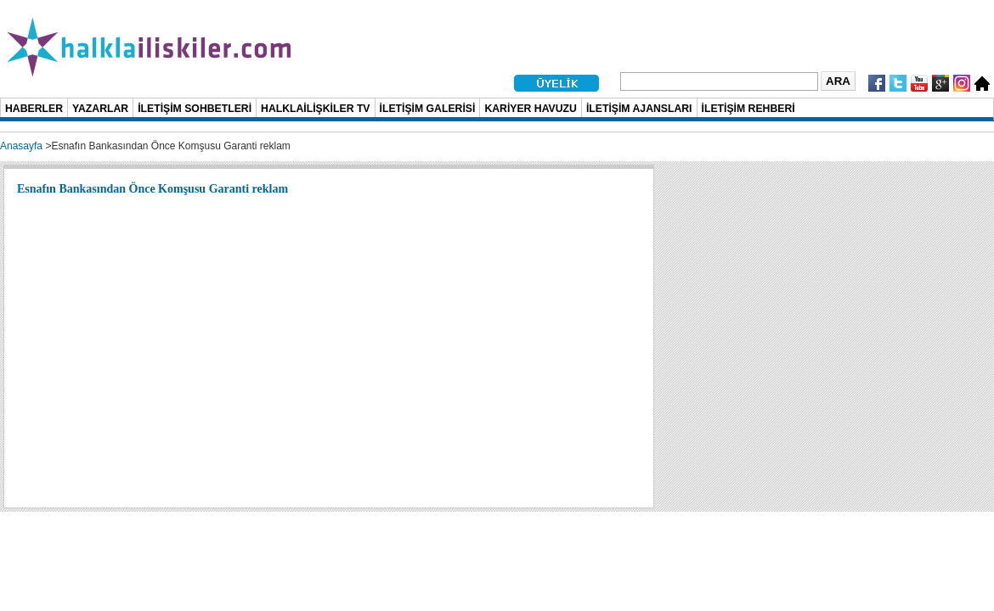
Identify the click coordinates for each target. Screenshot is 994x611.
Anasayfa (21, 146)
